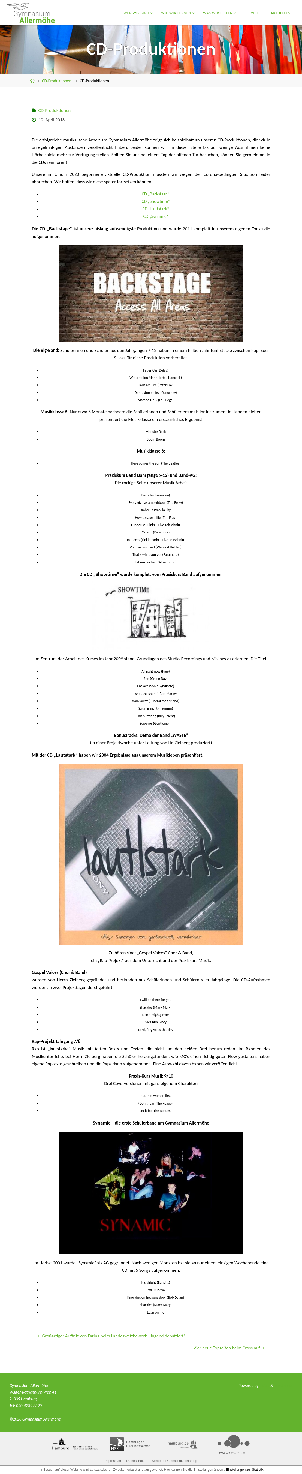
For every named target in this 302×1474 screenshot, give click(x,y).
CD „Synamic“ (156, 216)
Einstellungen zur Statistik (244, 1470)
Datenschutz (135, 1461)
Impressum (113, 1461)
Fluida (262, 1385)
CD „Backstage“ (155, 194)
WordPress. (283, 1385)
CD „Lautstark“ (156, 209)
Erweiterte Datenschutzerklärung (173, 1461)
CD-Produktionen (56, 80)
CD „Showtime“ (155, 201)
